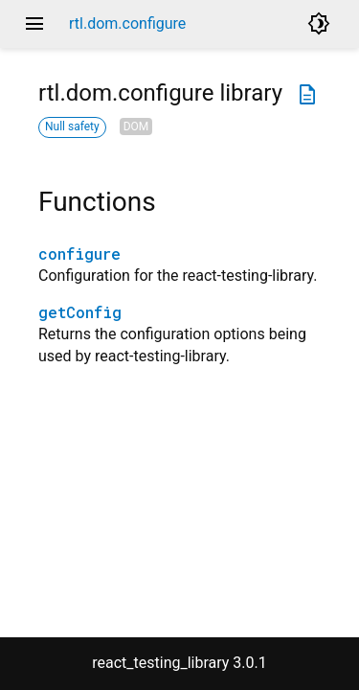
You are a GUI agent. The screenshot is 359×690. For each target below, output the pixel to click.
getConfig (80, 312)
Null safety (72, 126)
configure (79, 253)
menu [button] (34, 23)
